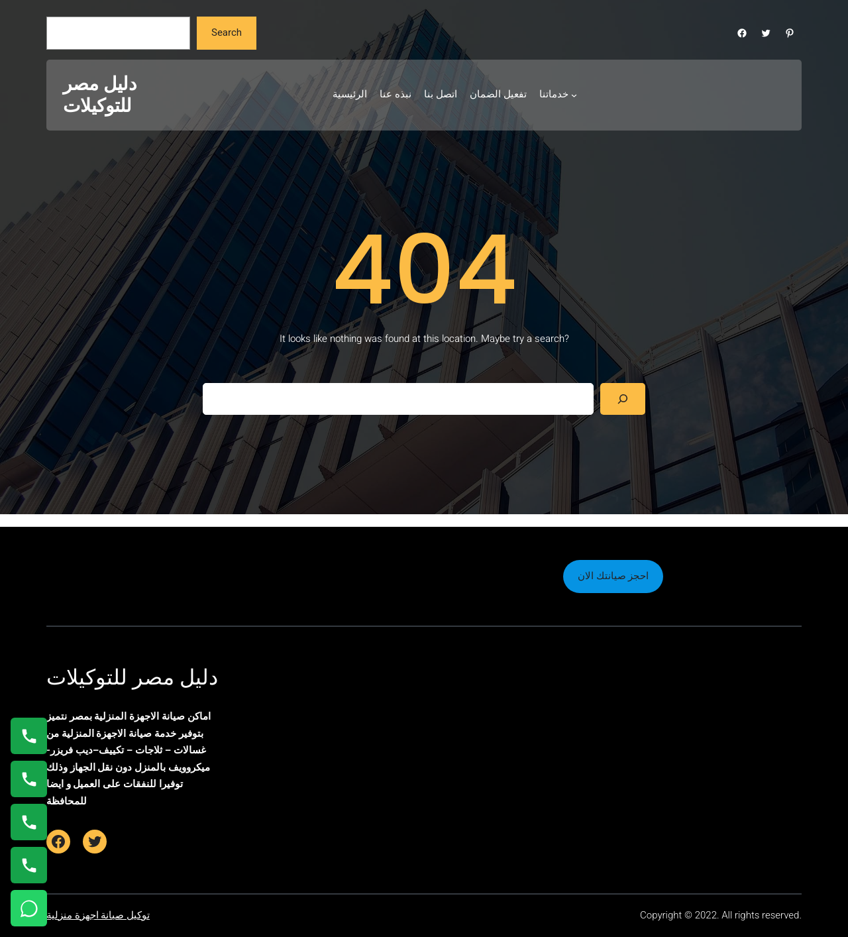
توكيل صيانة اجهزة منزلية (98, 915)
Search (226, 32)
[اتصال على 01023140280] (29, 822)
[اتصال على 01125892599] (29, 865)
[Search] (622, 399)
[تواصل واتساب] (29, 908)
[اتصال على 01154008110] (29, 736)
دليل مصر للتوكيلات (99, 95)
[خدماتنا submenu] (574, 95)
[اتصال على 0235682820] (29, 779)
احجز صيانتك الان (613, 576)
